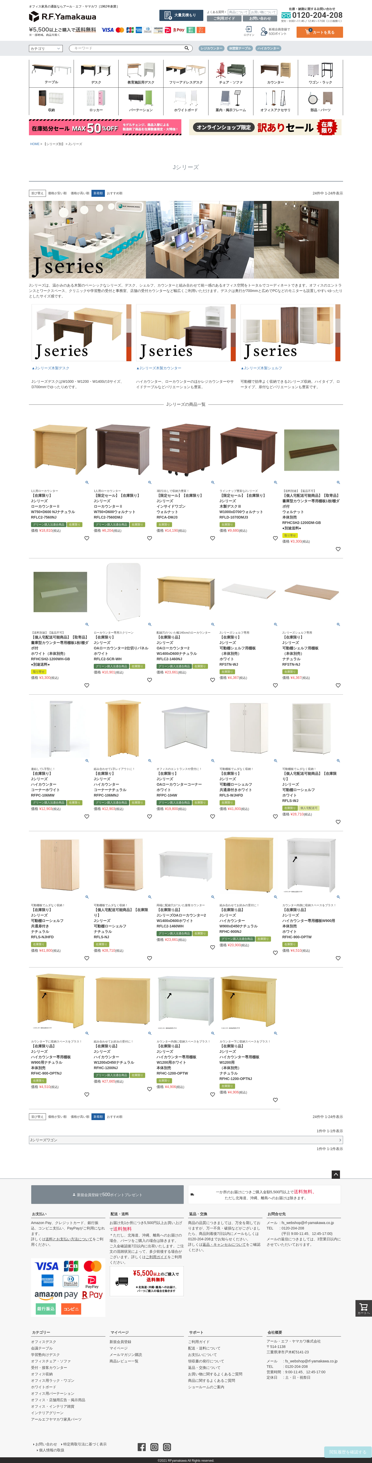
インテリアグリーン (47, 1413)
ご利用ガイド (224, 18)
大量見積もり (185, 15)
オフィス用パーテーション (52, 1393)
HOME (35, 144)
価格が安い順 (57, 193)
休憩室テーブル (240, 48)
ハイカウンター (268, 48)
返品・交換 (198, 1214)
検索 (187, 48)
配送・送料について (204, 1348)
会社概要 (275, 1332)
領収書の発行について (206, 1361)
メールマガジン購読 (126, 1355)
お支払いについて (202, 1355)
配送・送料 (120, 1214)
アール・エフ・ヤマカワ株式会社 (294, 1341)
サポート (196, 1332)
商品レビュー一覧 (124, 1361)
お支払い (39, 1214)
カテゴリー (41, 1332)
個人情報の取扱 (52, 1449)
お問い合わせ (260, 18)
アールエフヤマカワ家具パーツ (56, 1419)
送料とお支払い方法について (68, 1239)
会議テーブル (42, 1348)
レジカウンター (211, 48)
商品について (238, 12)
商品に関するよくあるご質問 (211, 1380)
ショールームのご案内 (206, 1387)
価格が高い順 (80, 193)
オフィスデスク (43, 1342)
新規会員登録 (120, 1342)
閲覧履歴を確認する (348, 1452)
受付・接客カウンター (49, 1368)
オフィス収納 (42, 1374)
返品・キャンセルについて (224, 1244)
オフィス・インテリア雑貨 (52, 1406)
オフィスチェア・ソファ (51, 1361)
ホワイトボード (43, 1387)
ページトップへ (336, 1175)
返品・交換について (204, 1368)
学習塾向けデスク (45, 1355)
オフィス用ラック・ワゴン (52, 1380)
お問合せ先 (277, 1214)
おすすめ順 (114, 193)
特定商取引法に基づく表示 (84, 1444)
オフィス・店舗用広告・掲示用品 (58, 1400)
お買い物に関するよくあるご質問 (215, 1374)
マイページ (120, 1332)
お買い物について (263, 12)
